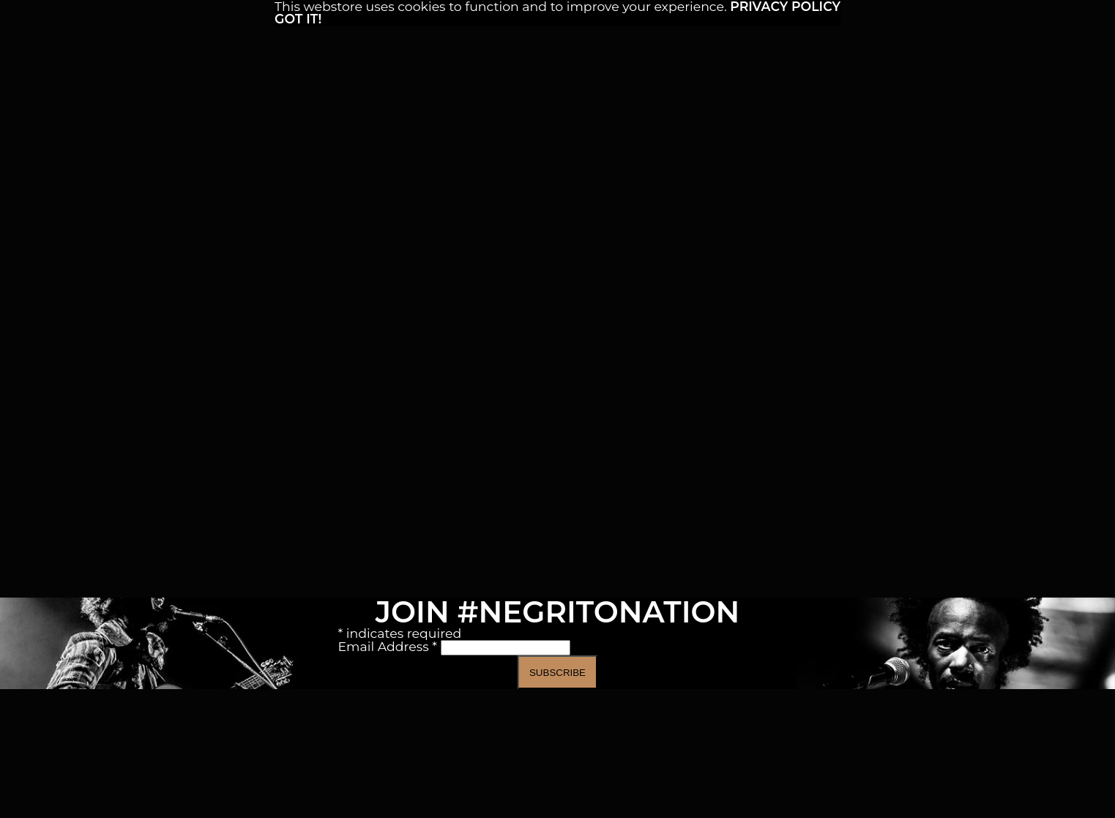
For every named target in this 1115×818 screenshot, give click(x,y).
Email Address (389, 646)
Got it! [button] (298, 18)
